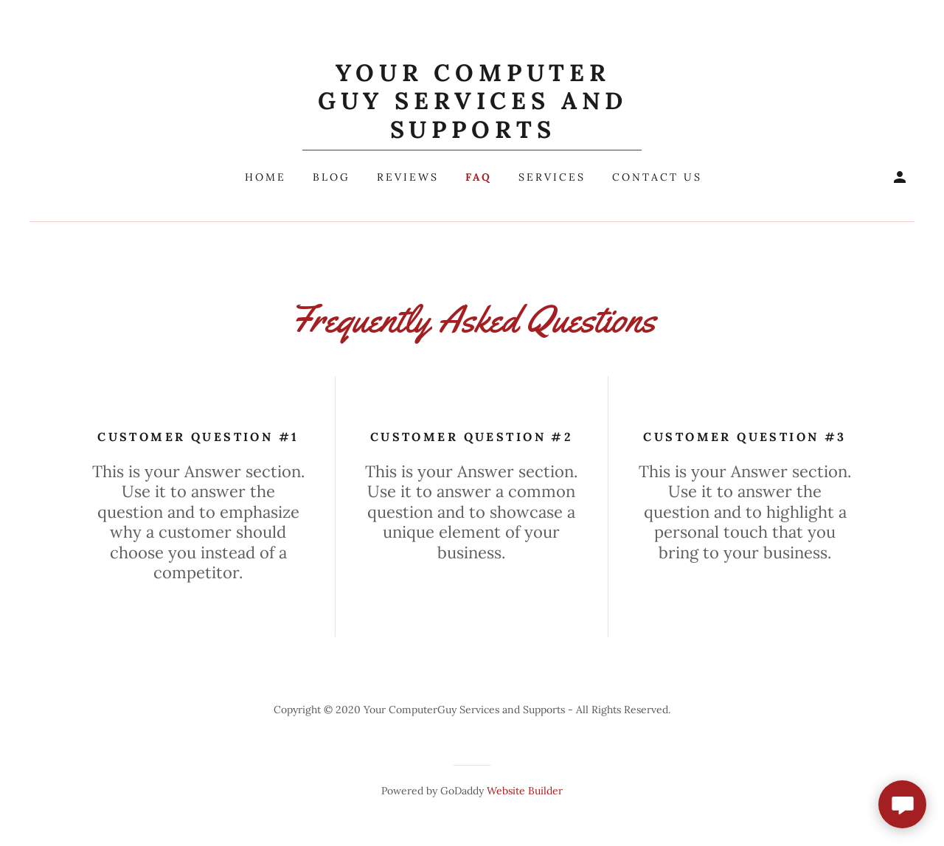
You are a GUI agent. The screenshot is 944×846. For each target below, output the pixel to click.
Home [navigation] (265, 177)
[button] (472, 104)
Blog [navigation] (331, 177)
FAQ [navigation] (478, 177)
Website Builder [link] (525, 790)
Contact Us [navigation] (657, 177)
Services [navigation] (552, 177)
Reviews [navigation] (408, 177)
